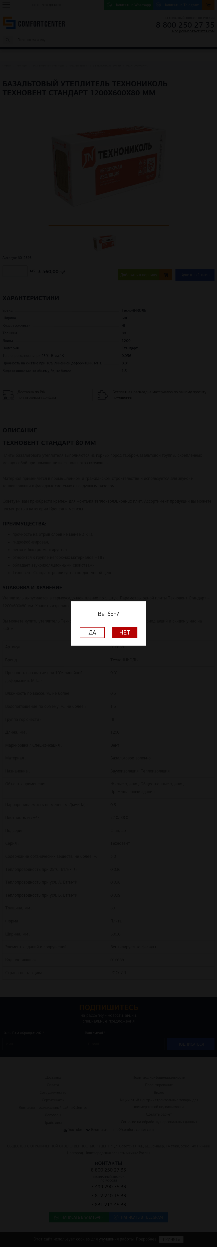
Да (92, 633)
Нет (124, 633)
